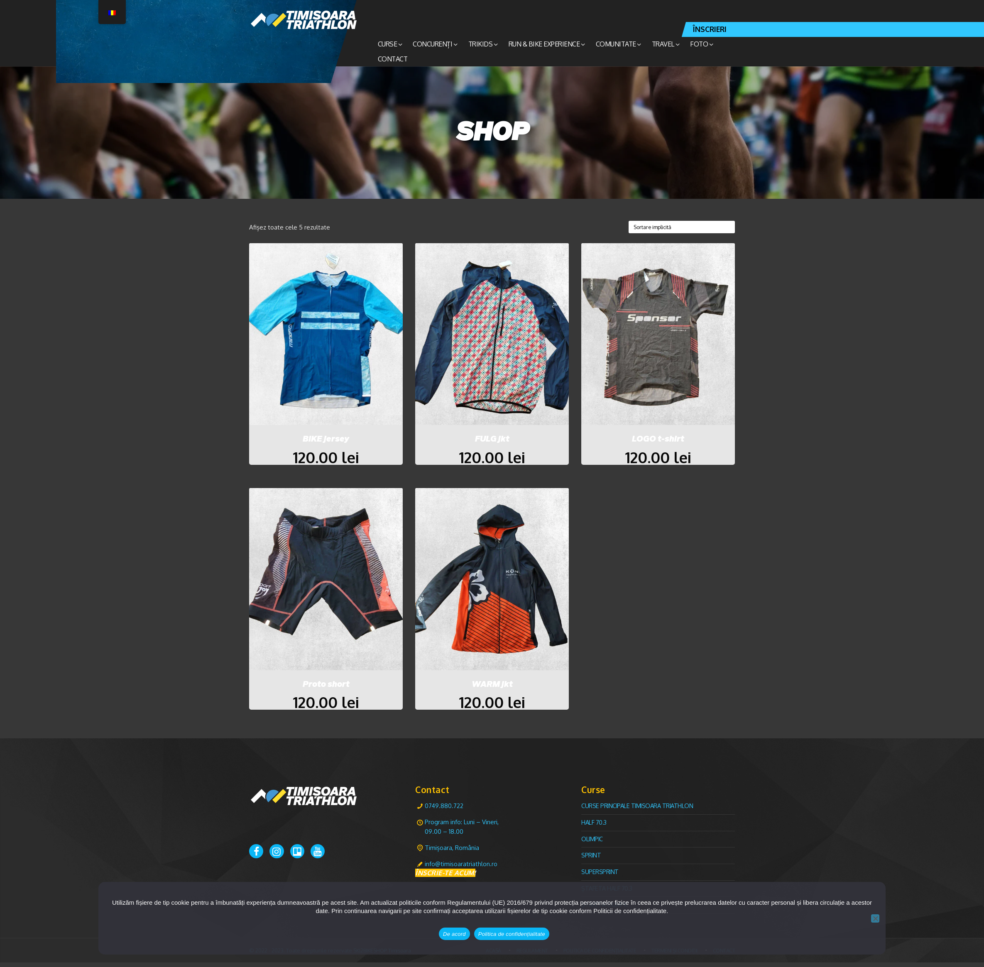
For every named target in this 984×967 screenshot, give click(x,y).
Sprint (591, 860)
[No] (875, 918)
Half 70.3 (594, 827)
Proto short (326, 687)
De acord (454, 934)
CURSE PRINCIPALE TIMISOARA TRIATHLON (639, 810)
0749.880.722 (444, 810)
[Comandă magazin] (678, 227)
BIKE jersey (326, 440)
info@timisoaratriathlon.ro (461, 868)
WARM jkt (492, 687)
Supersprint (600, 876)
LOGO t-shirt (658, 440)
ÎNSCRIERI (710, 29)
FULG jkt (492, 440)
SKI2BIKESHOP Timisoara (383, 955)
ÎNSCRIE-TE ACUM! (445, 878)
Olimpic (592, 843)
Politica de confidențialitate (511, 934)
